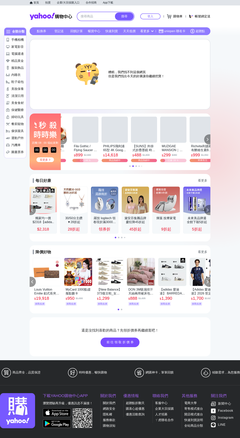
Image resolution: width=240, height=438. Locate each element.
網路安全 (109, 408)
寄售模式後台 (193, 408)
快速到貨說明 (193, 420)
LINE (222, 424)
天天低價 (129, 31)
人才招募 (161, 414)
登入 (150, 16)
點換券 (41, 31)
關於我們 (109, 403)
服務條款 (109, 420)
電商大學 (190, 403)
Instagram (226, 417)
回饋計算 (76, 31)
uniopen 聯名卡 (172, 31)
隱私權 (107, 414)
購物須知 (109, 425)
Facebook (225, 410)
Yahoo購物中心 (51, 16)
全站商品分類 (193, 425)
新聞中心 (224, 403)
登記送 (59, 31)
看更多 (147, 31)
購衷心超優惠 (135, 408)
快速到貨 (111, 31)
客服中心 (161, 403)
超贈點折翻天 (135, 403)
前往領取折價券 (121, 342)
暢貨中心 (94, 31)
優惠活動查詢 (135, 414)
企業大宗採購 (164, 408)
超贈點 (197, 31)
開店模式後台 (193, 414)
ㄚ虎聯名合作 (164, 420)
